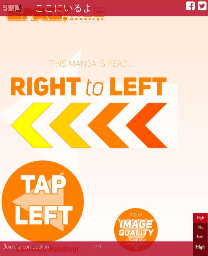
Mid (200, 227)
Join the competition (26, 247)
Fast (200, 237)
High (200, 218)
